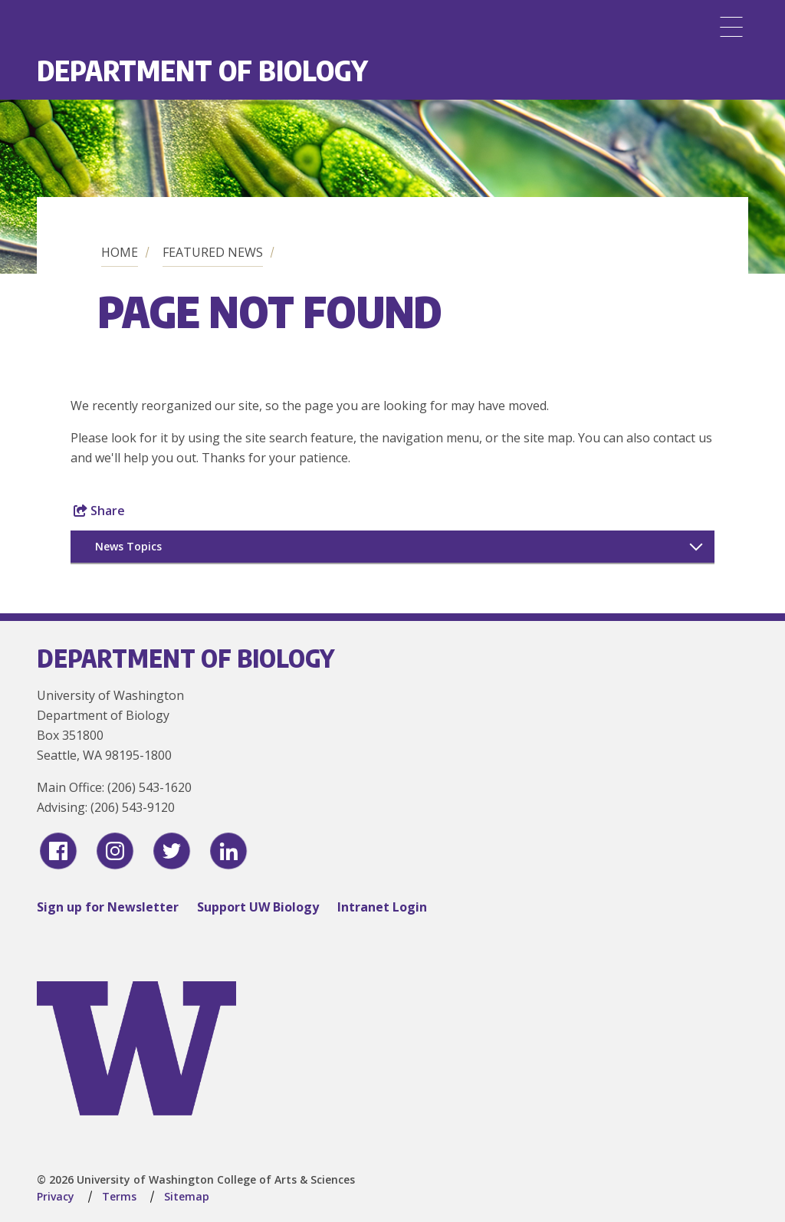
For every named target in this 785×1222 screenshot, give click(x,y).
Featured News (213, 252)
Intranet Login (382, 906)
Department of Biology (202, 70)
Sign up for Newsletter (108, 906)
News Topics (128, 546)
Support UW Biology (258, 906)
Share (99, 510)
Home (119, 252)
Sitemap (186, 1196)
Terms (119, 1196)
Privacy (55, 1196)
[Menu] (731, 27)
